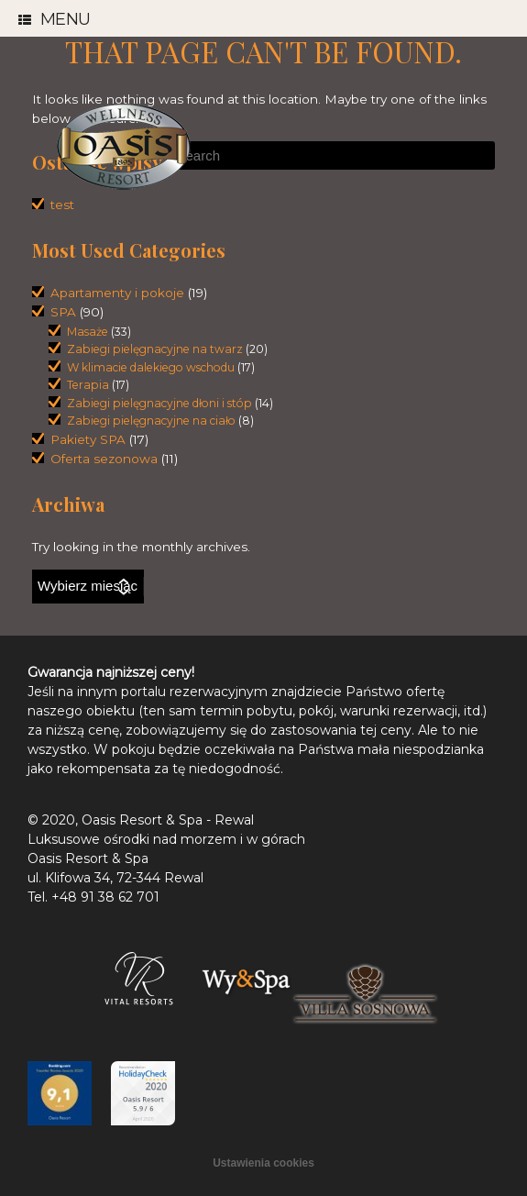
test (62, 204)
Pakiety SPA (88, 439)
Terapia (88, 385)
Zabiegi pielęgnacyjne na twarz (155, 349)
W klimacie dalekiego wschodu (151, 367)
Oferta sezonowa (104, 458)
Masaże (87, 331)
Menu (54, 19)
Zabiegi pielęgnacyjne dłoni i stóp (159, 403)
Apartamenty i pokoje (117, 292)
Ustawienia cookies (263, 1162)
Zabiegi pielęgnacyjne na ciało (151, 420)
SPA (63, 312)
